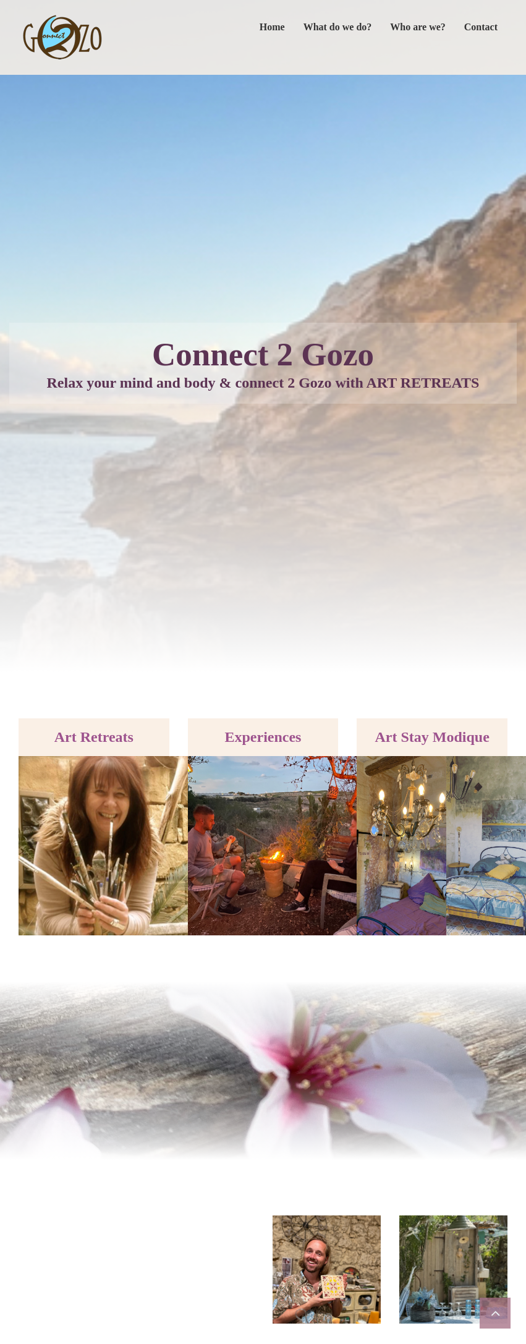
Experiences (262, 737)
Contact (481, 27)
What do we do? (337, 27)
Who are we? (417, 27)
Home (272, 27)
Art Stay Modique (432, 737)
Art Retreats (94, 737)
